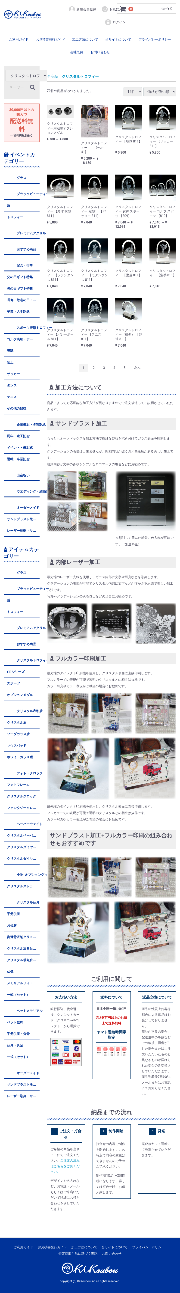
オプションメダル (20, 695)
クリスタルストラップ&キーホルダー (23, 886)
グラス (21, 178)
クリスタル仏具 (28, 902)
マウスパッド (16, 746)
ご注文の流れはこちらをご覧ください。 (65, 1166)
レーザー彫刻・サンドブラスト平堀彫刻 (23, 530)
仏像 (10, 972)
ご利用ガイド (18, 39)
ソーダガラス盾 (18, 734)
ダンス (12, 385)
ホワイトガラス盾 (20, 757)
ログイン (115, 22)
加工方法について (85, 39)
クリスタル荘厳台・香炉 (23, 960)
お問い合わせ (100, 52)
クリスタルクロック (21, 796)
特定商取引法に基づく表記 (78, 1253)
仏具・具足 (15, 1045)
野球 (10, 351)
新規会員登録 (82, 9)
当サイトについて (118, 39)
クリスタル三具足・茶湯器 (23, 949)
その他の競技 (16, 408)
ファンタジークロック (23, 808)
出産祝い (23, 475)
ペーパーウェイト (28, 824)
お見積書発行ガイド (50, 39)
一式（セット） (18, 995)
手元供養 (13, 914)
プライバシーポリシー (155, 39)
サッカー (13, 374)
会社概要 (76, 52)
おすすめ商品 (26, 249)
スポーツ (13, 683)
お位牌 (12, 925)
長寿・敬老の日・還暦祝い (23, 300)
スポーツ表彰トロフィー (28, 328)
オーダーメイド (28, 507)
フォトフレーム (18, 785)
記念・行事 (25, 265)
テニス (12, 397)
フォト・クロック (28, 773)
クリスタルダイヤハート (23, 859)
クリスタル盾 (16, 723)
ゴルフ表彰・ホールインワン (23, 339)
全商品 (52, 76)
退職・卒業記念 (18, 459)
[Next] (137, 368)
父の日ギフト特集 (20, 277)
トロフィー (15, 217)
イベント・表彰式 (20, 447)
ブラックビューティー (28, 194)
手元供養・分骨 (18, 1034)
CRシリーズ (16, 672)
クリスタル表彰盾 (28, 711)
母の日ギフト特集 (20, 288)
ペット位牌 (15, 1022)
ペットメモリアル (28, 1011)
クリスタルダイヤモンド (23, 847)
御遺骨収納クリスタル (23, 937)
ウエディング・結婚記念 (28, 491)
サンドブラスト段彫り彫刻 (23, 519)
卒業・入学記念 (18, 311)
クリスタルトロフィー (28, 660)
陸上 (10, 362)
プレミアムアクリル (28, 233)
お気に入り (113, 9)
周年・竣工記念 (18, 436)
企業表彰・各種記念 (28, 424)
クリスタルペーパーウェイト (23, 836)
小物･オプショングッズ (28, 875)
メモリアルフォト (20, 983)
